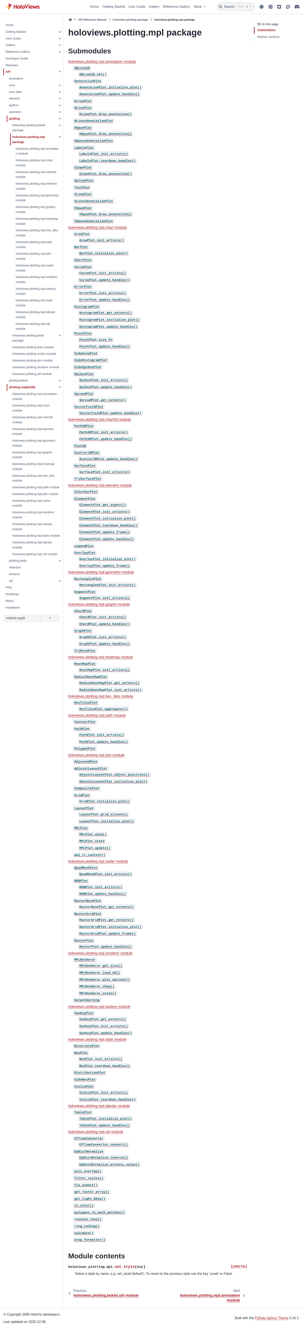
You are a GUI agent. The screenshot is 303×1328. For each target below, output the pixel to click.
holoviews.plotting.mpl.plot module (33, 256)
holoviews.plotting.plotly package (28, 338)
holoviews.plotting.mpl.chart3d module (36, 174)
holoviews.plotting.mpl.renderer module (36, 279)
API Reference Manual (92, 19)
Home (94, 6)
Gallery (154, 6)
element (14, 98)
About (9, 600)
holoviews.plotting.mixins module (34, 353)
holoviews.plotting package (130, 19)
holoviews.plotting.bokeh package (28, 127)
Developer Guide (16, 58)
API (8, 71)
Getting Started (113, 6)
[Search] (236, 6)
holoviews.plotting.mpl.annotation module (37, 151)
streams (14, 574)
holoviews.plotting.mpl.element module (36, 186)
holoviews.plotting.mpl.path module (34, 244)
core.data (15, 92)
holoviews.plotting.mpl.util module (33, 326)
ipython (14, 105)
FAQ (8, 587)
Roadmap (12, 594)
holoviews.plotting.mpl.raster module (35, 268)
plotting (14, 118)
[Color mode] (261, 6)
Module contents (268, 36)
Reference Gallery (176, 6)
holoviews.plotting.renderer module (35, 367)
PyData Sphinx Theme (271, 1318)
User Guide (136, 6)
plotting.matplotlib (22, 387)
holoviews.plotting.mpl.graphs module (35, 209)
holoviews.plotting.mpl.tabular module (35, 314)
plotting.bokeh (18, 380)
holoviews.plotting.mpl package (28, 139)
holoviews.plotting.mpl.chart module (34, 163)
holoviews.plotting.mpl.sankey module (36, 291)
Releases (11, 65)
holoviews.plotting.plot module (32, 360)
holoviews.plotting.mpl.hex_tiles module (37, 233)
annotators (16, 78)
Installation (12, 607)
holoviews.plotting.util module (32, 374)
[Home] (70, 19)
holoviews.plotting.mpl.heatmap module (37, 221)
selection (15, 567)
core (12, 85)
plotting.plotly (18, 560)
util (11, 581)
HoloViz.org (15, 618)
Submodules (266, 30)
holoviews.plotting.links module (33, 347)
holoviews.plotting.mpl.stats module (34, 303)
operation (15, 112)
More (198, 6)
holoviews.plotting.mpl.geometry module (37, 198)
